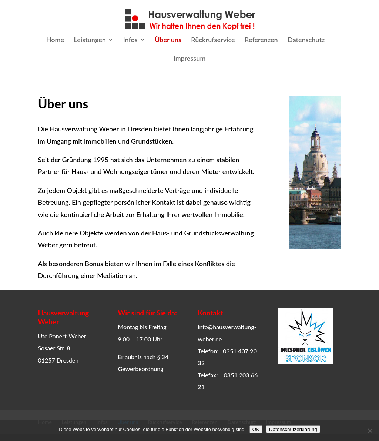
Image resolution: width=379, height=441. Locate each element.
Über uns (168, 40)
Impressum (190, 59)
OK (255, 429)
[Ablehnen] (369, 430)
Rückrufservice (213, 40)
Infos (130, 40)
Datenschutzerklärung (293, 429)
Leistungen (90, 40)
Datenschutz (306, 40)
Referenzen (261, 40)
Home (55, 40)
